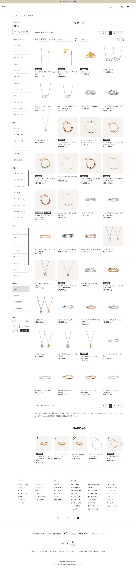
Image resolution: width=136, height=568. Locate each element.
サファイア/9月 (92, 493)
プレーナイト (110, 503)
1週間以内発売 (18, 302)
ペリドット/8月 (92, 490)
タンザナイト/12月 (93, 509)
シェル (108, 497)
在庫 (53, 39)
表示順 (37, 39)
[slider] (14, 321)
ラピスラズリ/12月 (111, 487)
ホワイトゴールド (19, 147)
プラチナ (16, 128)
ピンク (16, 231)
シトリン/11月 (91, 503)
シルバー (16, 153)
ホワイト (16, 276)
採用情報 (103, 551)
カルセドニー (110, 500)
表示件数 (77, 39)
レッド (16, 269)
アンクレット (18, 89)
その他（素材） (18, 160)
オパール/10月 (92, 500)
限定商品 (58, 416)
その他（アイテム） (20, 115)
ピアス (16, 64)
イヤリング (17, 70)
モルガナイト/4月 (19, 211)
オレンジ (16, 257)
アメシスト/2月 (18, 180)
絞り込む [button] (25, 331)
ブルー (16, 244)
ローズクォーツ (110, 490)
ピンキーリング (18, 58)
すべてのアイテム (29, 16)
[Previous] (99, 33)
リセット (15, 331)
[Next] (121, 33)
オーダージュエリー (20, 108)
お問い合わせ (53, 551)
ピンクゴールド (18, 141)
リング (16, 51)
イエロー (16, 263)
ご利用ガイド (34, 551)
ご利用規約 (61, 551)
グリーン (16, 237)
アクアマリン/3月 (19, 186)
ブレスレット (18, 83)
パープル (16, 250)
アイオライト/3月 (19, 199)
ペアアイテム (18, 102)
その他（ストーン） (112, 506)
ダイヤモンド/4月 (19, 205)
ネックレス (17, 45)
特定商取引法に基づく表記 (85, 551)
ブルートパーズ (110, 493)
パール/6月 (74, 509)
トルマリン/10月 (92, 497)
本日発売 (16, 295)
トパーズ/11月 (91, 506)
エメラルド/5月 (18, 218)
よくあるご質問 (43, 551)
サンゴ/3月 (17, 192)
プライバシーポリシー (71, 551)
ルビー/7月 (91, 487)
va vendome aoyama (18, 16)
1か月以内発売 (18, 308)
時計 (15, 96)
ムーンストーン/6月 (93, 484)
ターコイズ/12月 (111, 484)
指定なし (16, 289)
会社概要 (96, 551)
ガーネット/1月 (18, 173)
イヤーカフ (17, 77)
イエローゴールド (19, 134)
